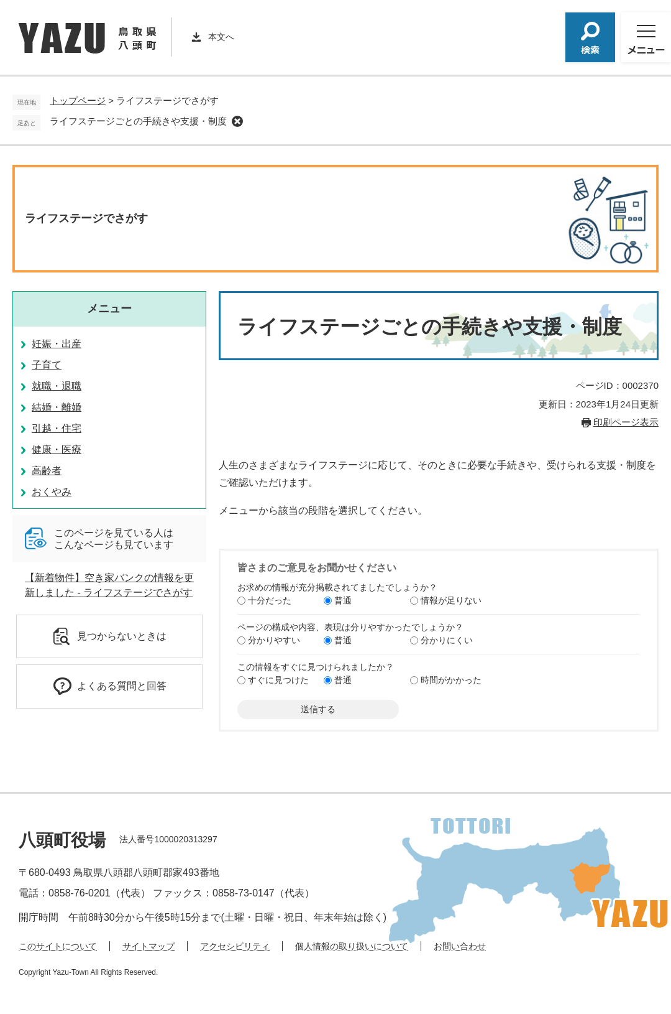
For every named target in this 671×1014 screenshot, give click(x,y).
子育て (47, 365)
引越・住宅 (56, 428)
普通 (343, 600)
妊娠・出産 (56, 343)
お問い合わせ (460, 946)
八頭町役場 (62, 840)
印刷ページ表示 (626, 422)
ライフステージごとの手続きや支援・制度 (138, 121)
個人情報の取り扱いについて (351, 946)
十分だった (269, 600)
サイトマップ (148, 946)
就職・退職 (56, 386)
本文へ (221, 37)
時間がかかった (451, 680)
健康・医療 (56, 449)
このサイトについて (58, 946)
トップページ (78, 100)
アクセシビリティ (235, 946)
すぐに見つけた (278, 680)
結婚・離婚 (56, 407)
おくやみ (51, 491)
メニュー (109, 308)
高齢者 (47, 470)
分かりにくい (447, 640)
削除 (237, 121)
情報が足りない (451, 600)
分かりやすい (274, 640)
